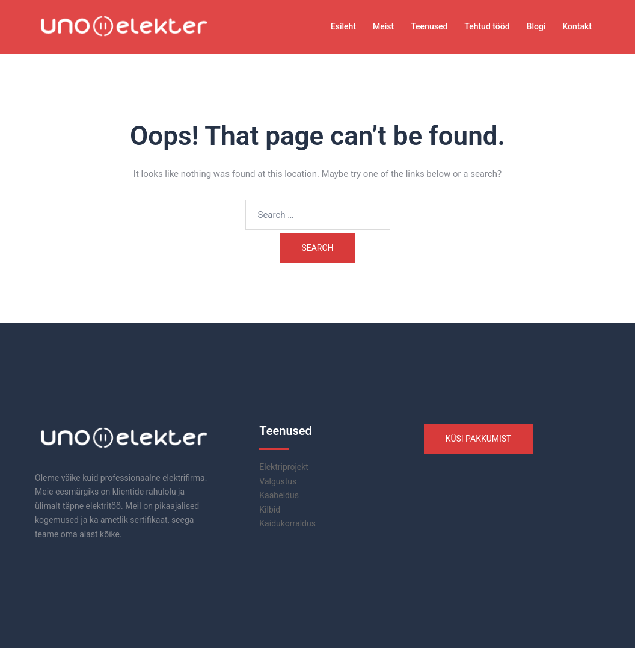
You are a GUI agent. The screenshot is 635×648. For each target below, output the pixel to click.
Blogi (536, 26)
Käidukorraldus (287, 523)
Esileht (343, 26)
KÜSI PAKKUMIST (479, 438)
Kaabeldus (279, 495)
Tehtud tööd (486, 26)
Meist (383, 26)
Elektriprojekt (283, 467)
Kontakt (577, 26)
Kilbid (269, 509)
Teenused (429, 26)
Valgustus (277, 481)
